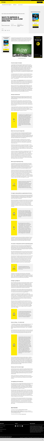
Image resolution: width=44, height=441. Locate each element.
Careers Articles (16, 13)
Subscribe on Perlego (6, 51)
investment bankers (21, 80)
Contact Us (1, 427)
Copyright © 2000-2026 (2, 436)
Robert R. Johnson (7, 25)
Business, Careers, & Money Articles (8, 13)
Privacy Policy (25, 437)
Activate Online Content (3, 429)
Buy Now (36, 25)
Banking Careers (24, 414)
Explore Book (35, 23)
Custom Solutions (20, 4)
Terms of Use (21, 437)
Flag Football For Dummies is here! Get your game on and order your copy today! (22, 0)
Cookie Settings (30, 437)
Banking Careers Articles (21, 13)
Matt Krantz (3, 25)
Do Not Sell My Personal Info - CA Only (37, 437)
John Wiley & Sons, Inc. (8, 436)
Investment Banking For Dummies (20, 25)
